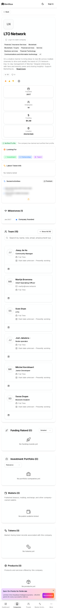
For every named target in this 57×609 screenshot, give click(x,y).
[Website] (19, 81)
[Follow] (13, 75)
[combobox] (46, 430)
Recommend (48, 595)
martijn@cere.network (27, 286)
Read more (21, 69)
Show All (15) (45, 232)
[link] (28, 259)
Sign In (51, 4)
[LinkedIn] (9, 269)
